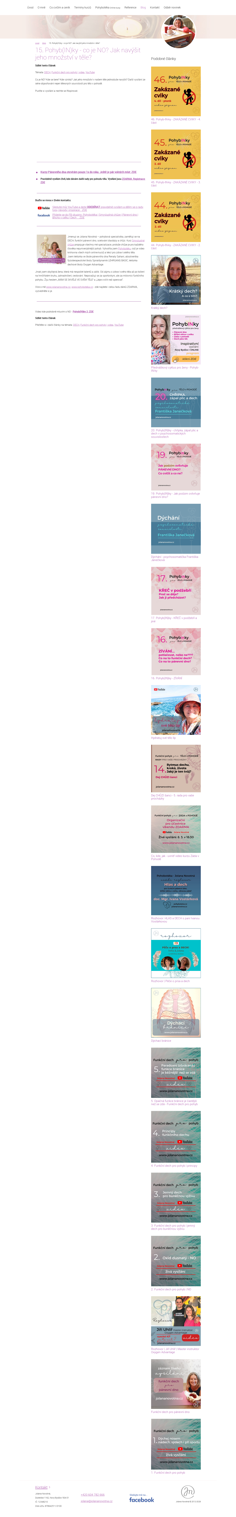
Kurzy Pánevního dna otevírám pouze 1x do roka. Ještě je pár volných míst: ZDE (88, 172)
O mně (41, 7)
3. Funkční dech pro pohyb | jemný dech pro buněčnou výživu (173, 1227)
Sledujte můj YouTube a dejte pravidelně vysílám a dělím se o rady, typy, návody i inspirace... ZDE (97, 208)
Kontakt (155, 7)
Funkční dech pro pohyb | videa (67, 72)
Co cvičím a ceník (60, 7)
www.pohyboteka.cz (82, 287)
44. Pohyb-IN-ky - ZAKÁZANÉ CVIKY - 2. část (176, 246)
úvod (37, 43)
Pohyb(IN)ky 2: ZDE (83, 311)
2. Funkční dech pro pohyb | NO (171, 1289)
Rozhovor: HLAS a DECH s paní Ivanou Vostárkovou (175, 919)
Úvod (30, 7)
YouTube (90, 72)
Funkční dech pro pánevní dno (170, 1412)
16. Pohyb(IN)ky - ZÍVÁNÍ (166, 678)
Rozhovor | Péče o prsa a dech (170, 981)
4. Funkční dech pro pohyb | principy (174, 1166)
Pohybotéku (124, 248)
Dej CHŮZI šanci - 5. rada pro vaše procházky (172, 796)
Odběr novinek (172, 7)
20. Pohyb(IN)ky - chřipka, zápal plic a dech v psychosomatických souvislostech (174, 433)
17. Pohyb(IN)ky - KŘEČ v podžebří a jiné (174, 619)
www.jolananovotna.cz (58, 287)
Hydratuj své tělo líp (163, 738)
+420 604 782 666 (93, 1495)
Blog (143, 7)
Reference (130, 7)
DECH (47, 72)
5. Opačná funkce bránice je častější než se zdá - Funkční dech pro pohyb (174, 1102)
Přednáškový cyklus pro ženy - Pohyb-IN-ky (175, 369)
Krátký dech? (159, 308)
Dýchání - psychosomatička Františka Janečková (174, 558)
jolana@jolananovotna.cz (96, 1501)
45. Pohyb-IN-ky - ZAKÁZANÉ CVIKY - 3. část (176, 183)
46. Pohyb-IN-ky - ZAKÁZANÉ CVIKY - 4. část (176, 120)
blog (44, 43)
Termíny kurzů (82, 7)
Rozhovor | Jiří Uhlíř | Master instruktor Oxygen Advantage (175, 1350)
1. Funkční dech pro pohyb (168, 1473)
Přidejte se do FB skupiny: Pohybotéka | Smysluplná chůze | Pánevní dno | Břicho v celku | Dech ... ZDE (95, 216)
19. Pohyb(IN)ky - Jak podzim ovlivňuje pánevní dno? (175, 495)
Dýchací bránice (161, 1041)
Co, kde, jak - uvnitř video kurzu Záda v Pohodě (175, 857)
